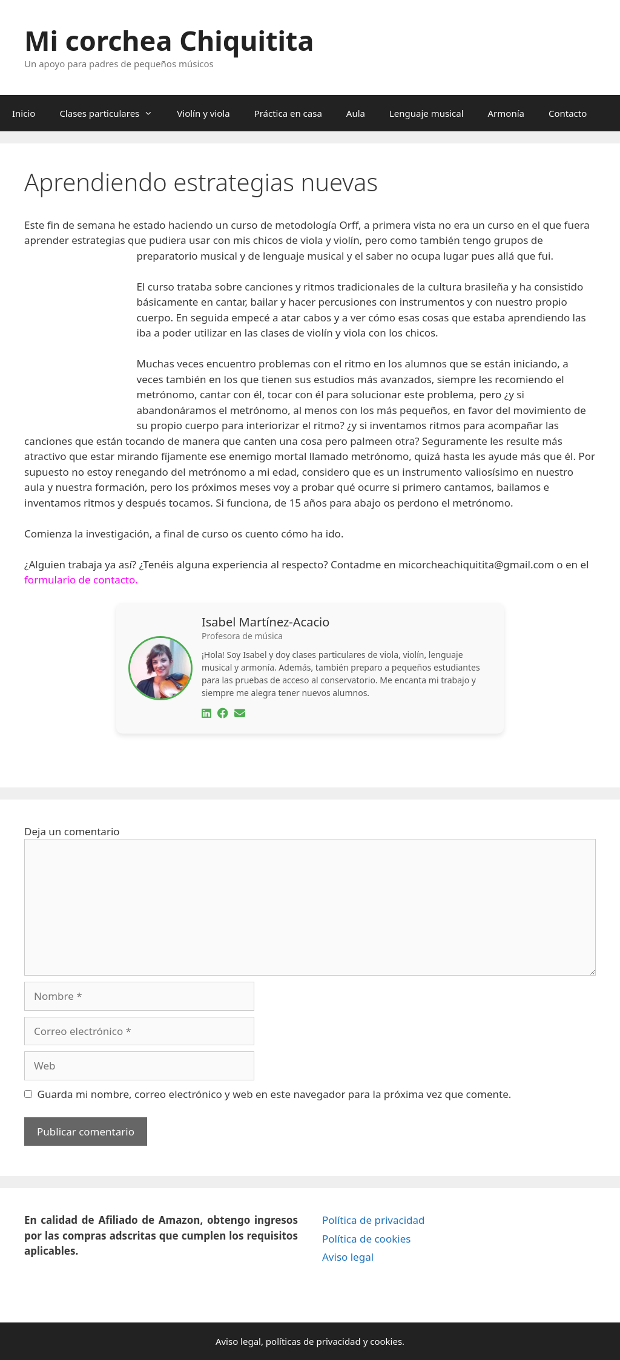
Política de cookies (366, 1239)
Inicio (23, 113)
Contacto (568, 113)
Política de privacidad (373, 1220)
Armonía (506, 113)
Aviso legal (348, 1257)
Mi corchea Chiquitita (169, 40)
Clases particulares (112, 113)
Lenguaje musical (426, 113)
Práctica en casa (288, 113)
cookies (386, 1341)
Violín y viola (203, 113)
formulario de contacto (79, 579)
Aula (355, 113)
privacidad (338, 1341)
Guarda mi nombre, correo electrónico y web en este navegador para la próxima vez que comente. (275, 1094)
